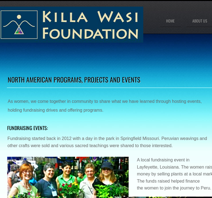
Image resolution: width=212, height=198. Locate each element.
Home (170, 21)
